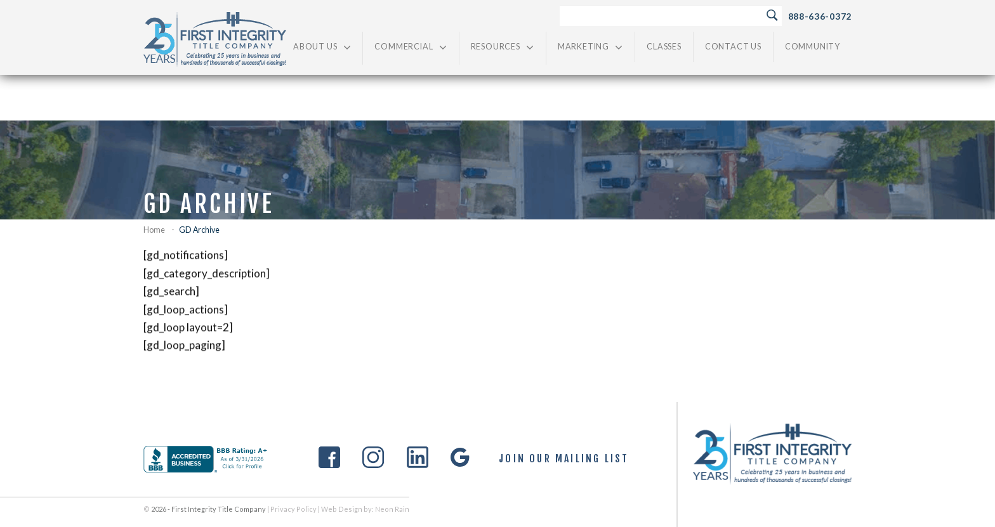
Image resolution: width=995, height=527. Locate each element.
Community (812, 46)
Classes (664, 46)
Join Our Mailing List (564, 459)
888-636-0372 (820, 16)
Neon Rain (392, 509)
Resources (502, 47)
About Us (322, 47)
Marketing (590, 47)
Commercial (410, 47)
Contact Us (733, 46)
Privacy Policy (293, 509)
